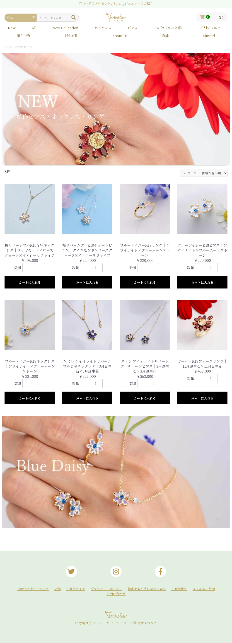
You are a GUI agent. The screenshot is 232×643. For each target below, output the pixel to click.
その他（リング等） (169, 27)
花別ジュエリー (212, 27)
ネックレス (102, 27)
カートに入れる (30, 282)
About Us (120, 35)
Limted (209, 35)
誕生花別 (24, 35)
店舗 (165, 35)
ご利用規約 (179, 589)
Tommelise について (33, 589)
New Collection (65, 27)
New (12, 27)
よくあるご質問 (204, 589)
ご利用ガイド (75, 589)
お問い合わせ (116, 594)
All (34, 27)
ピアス (133, 27)
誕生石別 (71, 35)
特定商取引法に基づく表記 (147, 589)
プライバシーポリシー (106, 589)
